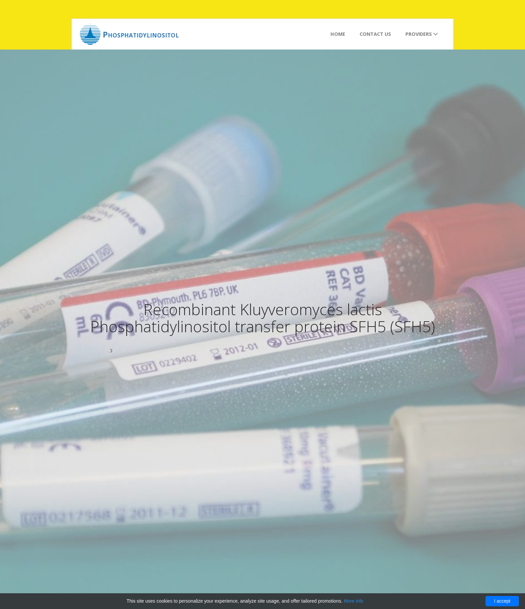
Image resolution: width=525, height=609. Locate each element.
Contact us (375, 34)
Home (337, 34)
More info (353, 601)
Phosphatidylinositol (141, 34)
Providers (421, 34)
